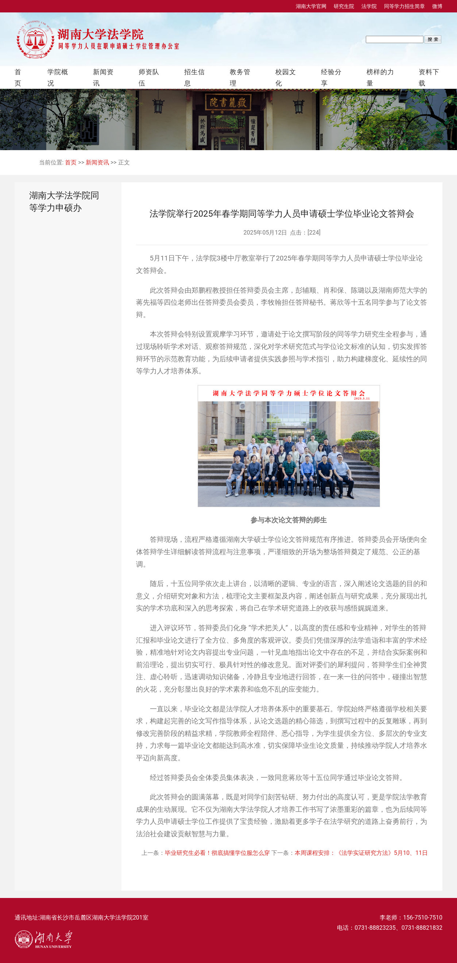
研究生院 (344, 6)
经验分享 (331, 77)
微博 (437, 6)
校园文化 (285, 77)
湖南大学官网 (311, 6)
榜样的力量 (380, 77)
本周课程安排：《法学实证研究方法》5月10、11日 (361, 852)
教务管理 (240, 77)
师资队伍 (149, 77)
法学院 (369, 6)
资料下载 (429, 77)
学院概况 (57, 77)
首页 (18, 77)
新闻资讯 (103, 77)
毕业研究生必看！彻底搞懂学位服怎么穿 (218, 852)
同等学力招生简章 (404, 6)
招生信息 (194, 77)
